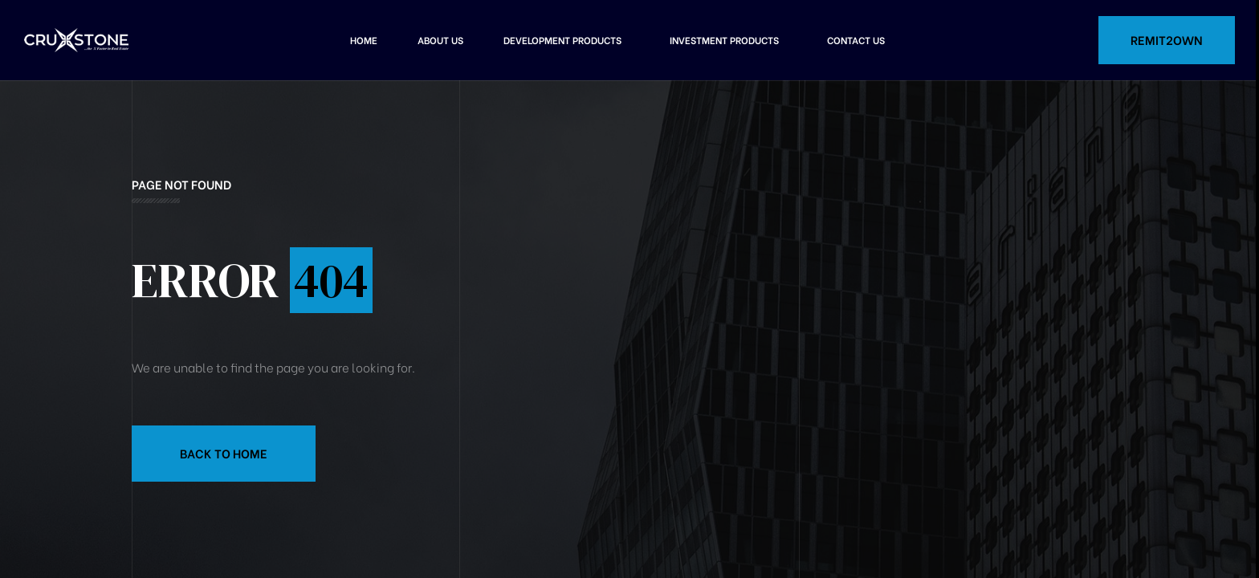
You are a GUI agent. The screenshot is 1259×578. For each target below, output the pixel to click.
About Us (440, 40)
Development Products (562, 40)
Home (363, 40)
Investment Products (724, 40)
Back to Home (223, 453)
